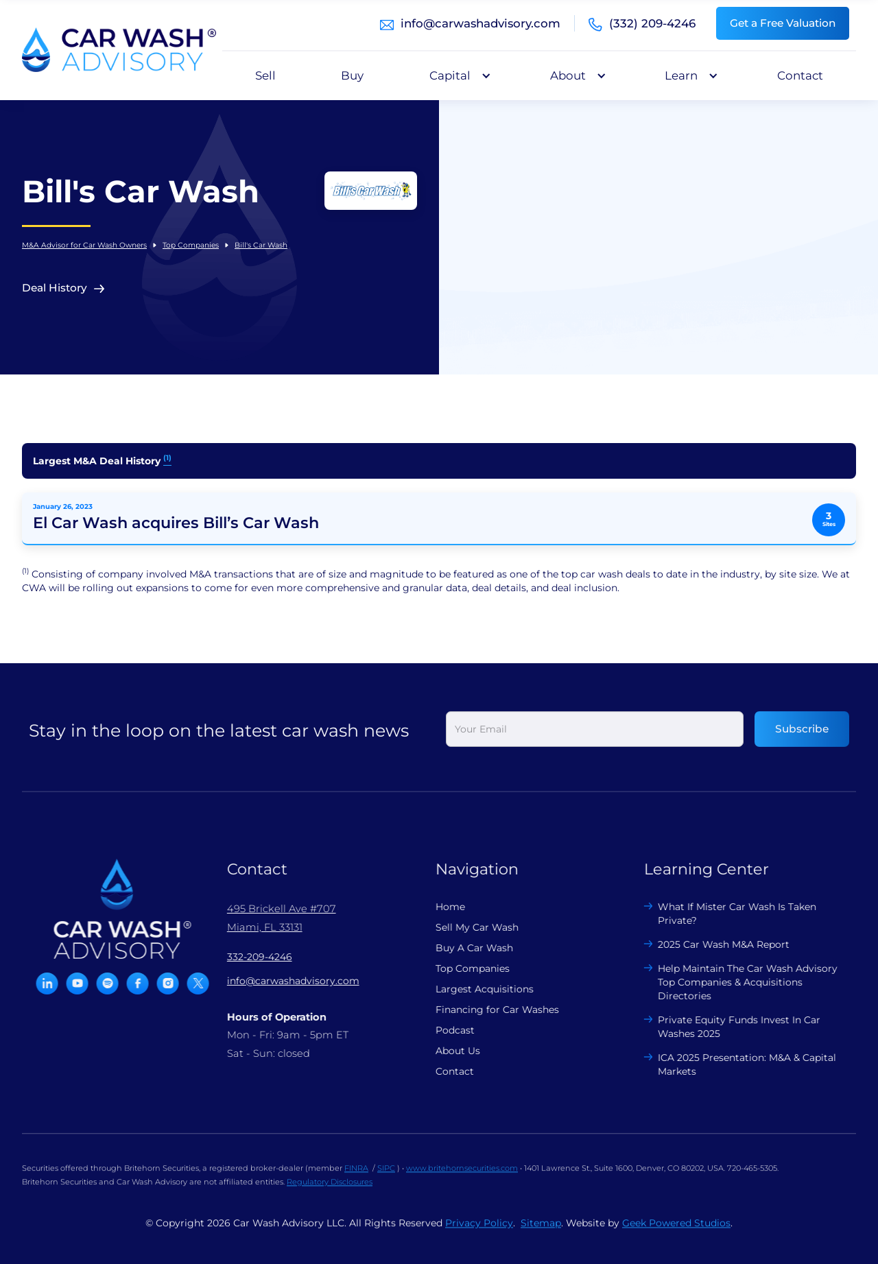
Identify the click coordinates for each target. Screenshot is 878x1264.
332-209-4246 (249, 957)
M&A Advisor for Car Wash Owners (84, 245)
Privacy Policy (479, 1233)
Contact (800, 75)
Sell (265, 75)
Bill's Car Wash (261, 245)
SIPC (386, 1178)
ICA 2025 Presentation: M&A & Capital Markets (737, 1064)
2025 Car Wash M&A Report (714, 944)
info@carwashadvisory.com (480, 23)
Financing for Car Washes (487, 1009)
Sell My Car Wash (466, 927)
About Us (447, 1051)
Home (440, 907)
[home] (119, 50)
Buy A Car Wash (464, 948)
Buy (352, 75)
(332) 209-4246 (652, 23)
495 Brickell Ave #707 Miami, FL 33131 (271, 918)
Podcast (444, 1030)
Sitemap (541, 1233)
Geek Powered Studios (676, 1233)
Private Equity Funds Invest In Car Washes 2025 (729, 1027)
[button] (457, 75)
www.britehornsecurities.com (462, 1178)
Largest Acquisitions (474, 989)
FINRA (356, 1178)
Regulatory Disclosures (329, 1192)
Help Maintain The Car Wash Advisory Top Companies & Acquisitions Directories (738, 982)
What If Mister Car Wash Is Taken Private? (727, 914)
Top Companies (191, 245)
